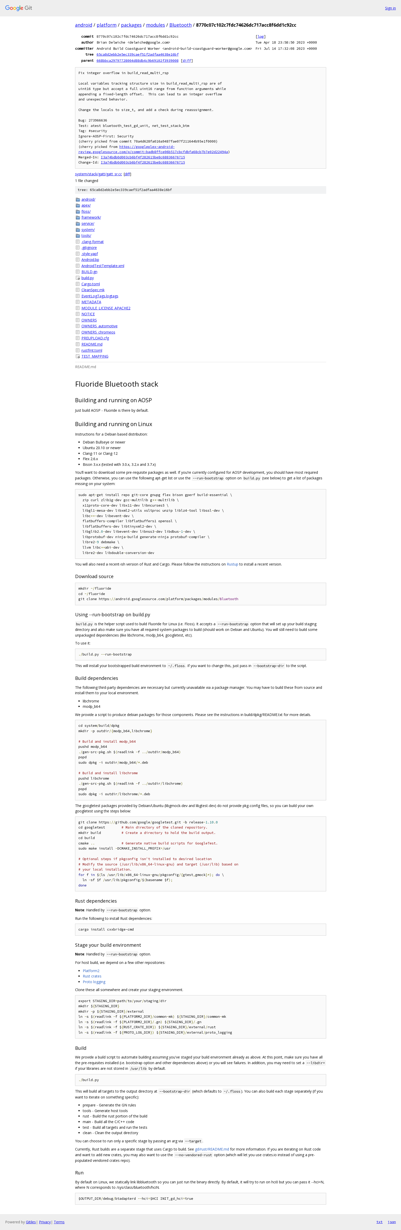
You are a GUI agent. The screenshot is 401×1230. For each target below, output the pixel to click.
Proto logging (94, 981)
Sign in (390, 8)
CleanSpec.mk (93, 289)
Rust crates (92, 976)
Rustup (232, 564)
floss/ (86, 211)
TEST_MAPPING (94, 356)
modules (155, 25)
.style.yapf (89, 253)
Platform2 (91, 970)
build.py (87, 277)
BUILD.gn (89, 271)
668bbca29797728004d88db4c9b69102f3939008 (138, 60)
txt (379, 1221)
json (392, 1221)
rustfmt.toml (91, 350)
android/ (88, 199)
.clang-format (92, 241)
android (83, 25)
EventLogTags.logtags (99, 296)
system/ (88, 229)
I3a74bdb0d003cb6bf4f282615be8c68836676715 (143, 157)
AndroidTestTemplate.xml (102, 265)
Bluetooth (180, 25)
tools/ (86, 235)
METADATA (91, 301)
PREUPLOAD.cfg (95, 338)
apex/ (86, 205)
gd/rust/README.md (212, 1149)
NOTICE (88, 313)
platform (107, 25)
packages (131, 25)
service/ (87, 223)
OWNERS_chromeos (98, 332)
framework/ (91, 217)
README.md (91, 344)
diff (187, 60)
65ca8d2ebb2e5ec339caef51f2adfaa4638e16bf (138, 54)
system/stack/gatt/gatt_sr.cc (98, 174)
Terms (59, 1221)
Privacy (45, 1221)
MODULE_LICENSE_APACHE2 (105, 308)
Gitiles (31, 1221)
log (261, 36)
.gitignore (89, 247)
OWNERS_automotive (99, 326)
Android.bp (90, 259)
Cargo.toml (90, 283)
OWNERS (89, 320)
